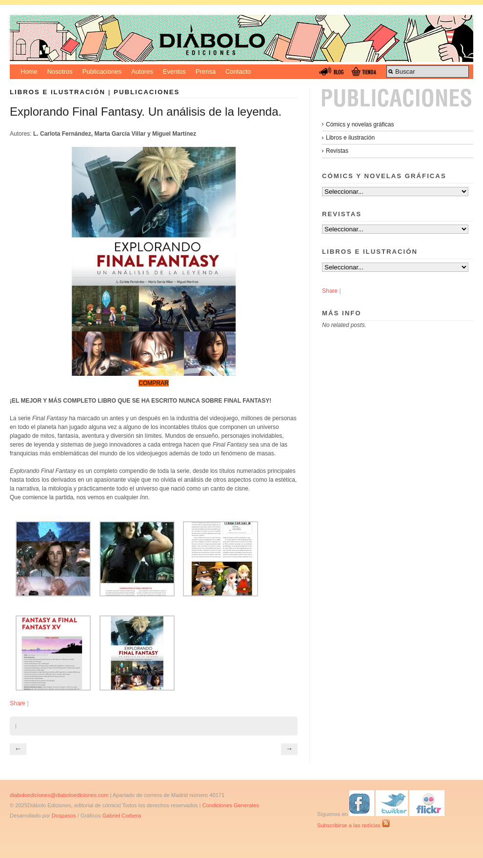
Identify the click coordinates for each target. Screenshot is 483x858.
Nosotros (60, 71)
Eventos (174, 71)
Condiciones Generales (230, 805)
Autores (142, 71)
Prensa (206, 71)
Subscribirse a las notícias (353, 825)
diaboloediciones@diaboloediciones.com (59, 795)
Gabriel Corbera (121, 815)
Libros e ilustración (57, 92)
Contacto (238, 71)
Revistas (337, 150)
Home (29, 71)
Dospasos (64, 815)
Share (17, 703)
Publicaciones (101, 71)
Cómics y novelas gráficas (360, 124)
